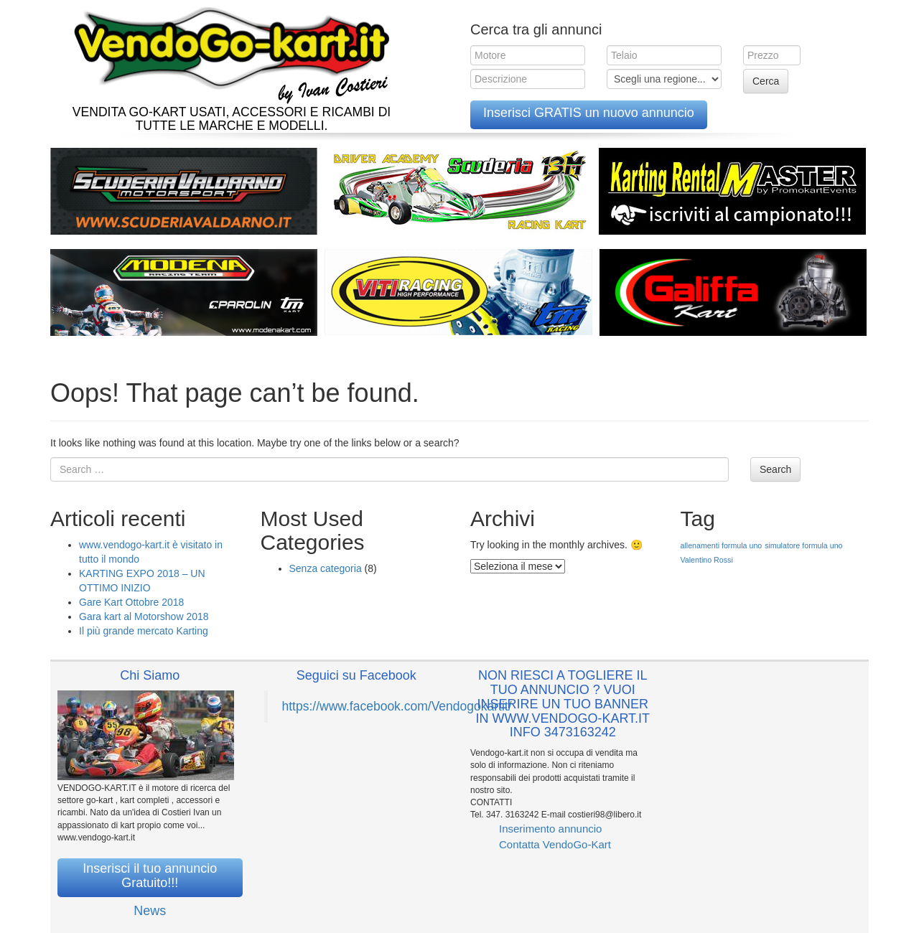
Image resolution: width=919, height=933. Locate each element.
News (150, 911)
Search (775, 469)
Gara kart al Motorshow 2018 (144, 616)
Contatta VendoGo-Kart (555, 844)
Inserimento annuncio (550, 828)
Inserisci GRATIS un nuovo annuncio (588, 113)
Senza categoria (325, 568)
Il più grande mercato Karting (143, 631)
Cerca (765, 81)
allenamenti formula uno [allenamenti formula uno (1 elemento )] (721, 545)
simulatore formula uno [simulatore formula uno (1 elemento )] (803, 545)
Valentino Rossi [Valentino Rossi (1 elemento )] (707, 559)
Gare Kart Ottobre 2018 (131, 602)
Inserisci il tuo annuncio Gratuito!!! (150, 875)
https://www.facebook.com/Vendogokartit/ (397, 706)
